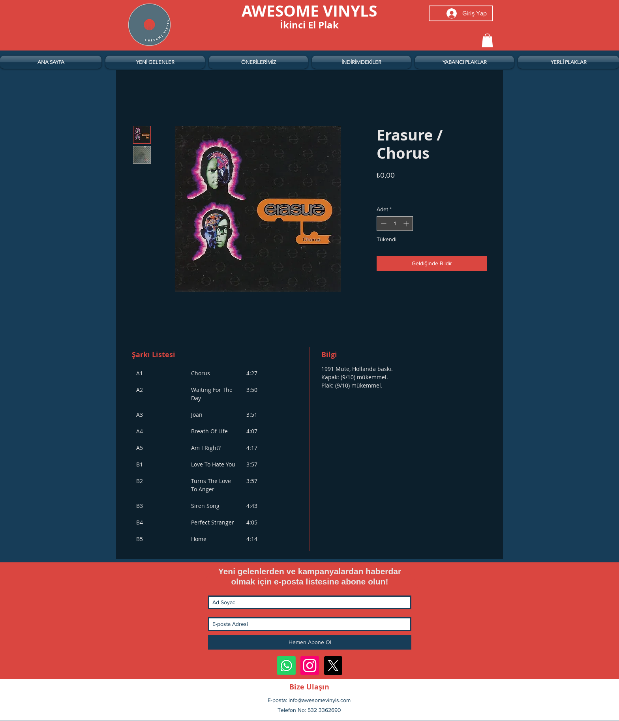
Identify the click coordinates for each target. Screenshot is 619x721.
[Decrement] (383, 223)
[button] (487, 40)
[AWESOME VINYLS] (309, 10)
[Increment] (407, 223)
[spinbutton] (395, 223)
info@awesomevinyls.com (320, 700)
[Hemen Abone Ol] (309, 642)
